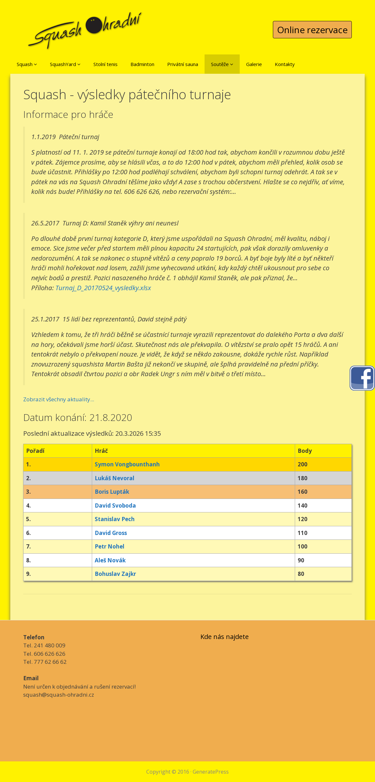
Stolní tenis (105, 64)
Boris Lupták (112, 491)
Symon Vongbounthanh (127, 464)
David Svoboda (115, 505)
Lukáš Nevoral (114, 478)
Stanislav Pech (115, 519)
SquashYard (65, 64)
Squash (27, 64)
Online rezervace (312, 30)
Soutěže (222, 64)
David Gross (111, 533)
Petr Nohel (109, 546)
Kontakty (285, 64)
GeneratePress (211, 771)
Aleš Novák (110, 560)
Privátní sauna (182, 64)
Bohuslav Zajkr (115, 573)
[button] (35, 64)
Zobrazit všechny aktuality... (58, 399)
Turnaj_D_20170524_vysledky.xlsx (103, 287)
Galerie (254, 64)
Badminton (142, 64)
